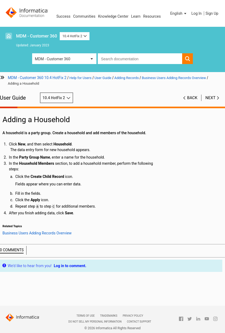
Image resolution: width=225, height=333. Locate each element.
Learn (136, 16)
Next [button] (210, 97)
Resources (152, 16)
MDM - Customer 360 (36, 36)
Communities (84, 16)
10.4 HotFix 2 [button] (74, 36)
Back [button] (192, 97)
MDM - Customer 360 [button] (52, 59)
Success (63, 16)
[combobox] (140, 58)
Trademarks (108, 315)
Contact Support (139, 321)
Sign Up (211, 13)
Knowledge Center (113, 16)
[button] (179, 13)
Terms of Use (85, 315)
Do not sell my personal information (94, 321)
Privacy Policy (133, 315)
